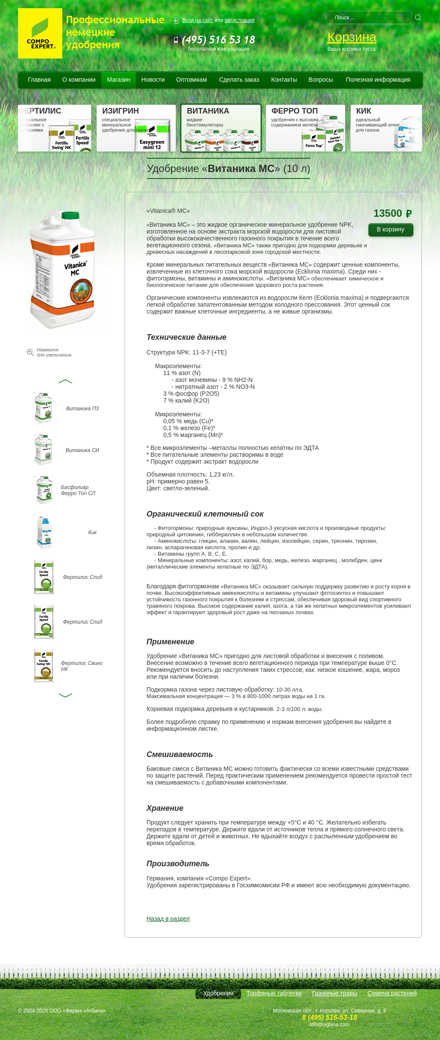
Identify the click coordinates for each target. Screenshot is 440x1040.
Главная (39, 79)
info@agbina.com (329, 1025)
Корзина (351, 37)
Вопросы (321, 79)
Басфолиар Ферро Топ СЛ (78, 490)
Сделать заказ (239, 79)
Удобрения (218, 993)
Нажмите (54, 352)
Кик (92, 532)
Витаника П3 (82, 409)
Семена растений (392, 993)
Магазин (118, 79)
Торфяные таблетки (274, 993)
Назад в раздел (168, 918)
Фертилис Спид (82, 577)
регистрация (239, 20)
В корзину (394, 231)
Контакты (284, 79)
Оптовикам (191, 79)
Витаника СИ (82, 450)
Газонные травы (334, 993)
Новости (153, 79)
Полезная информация (378, 79)
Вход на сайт (197, 20)
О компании (78, 79)
